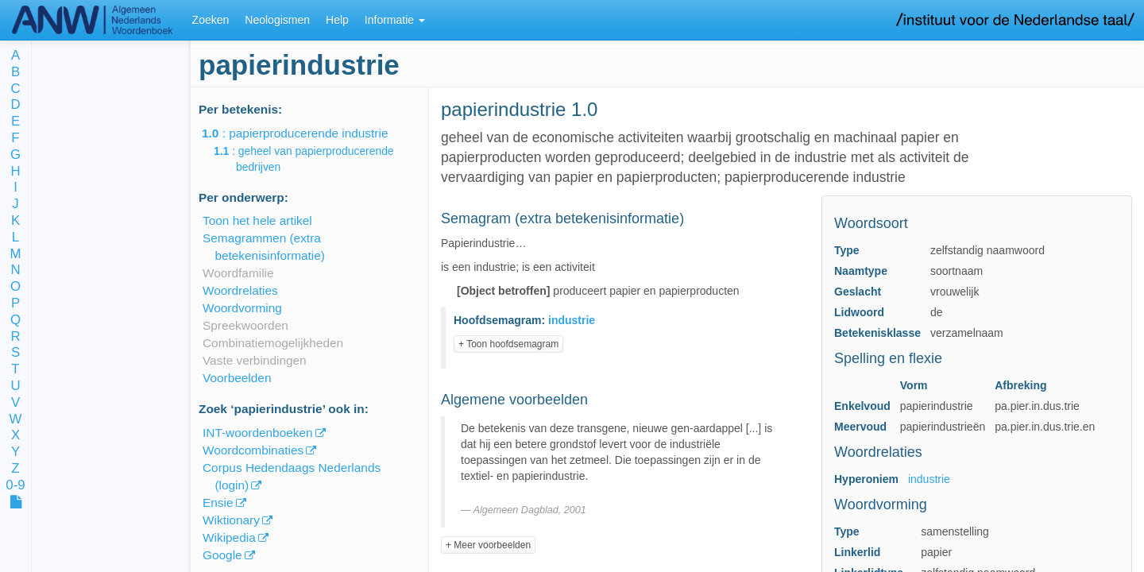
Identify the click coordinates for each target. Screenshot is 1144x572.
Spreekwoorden (245, 325)
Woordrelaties (240, 290)
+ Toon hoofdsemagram (508, 344)
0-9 (15, 486)
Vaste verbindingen (255, 360)
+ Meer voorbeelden (488, 545)
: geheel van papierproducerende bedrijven (315, 159)
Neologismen (277, 20)
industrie (929, 479)
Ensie (218, 502)
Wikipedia (229, 537)
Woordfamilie (238, 273)
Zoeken (211, 20)
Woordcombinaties (253, 450)
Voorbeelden (237, 378)
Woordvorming (242, 308)
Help (337, 20)
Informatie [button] (395, 20)
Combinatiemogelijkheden (273, 343)
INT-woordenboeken (258, 432)
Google (222, 555)
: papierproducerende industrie (306, 133)
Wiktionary (231, 520)
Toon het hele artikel (257, 220)
